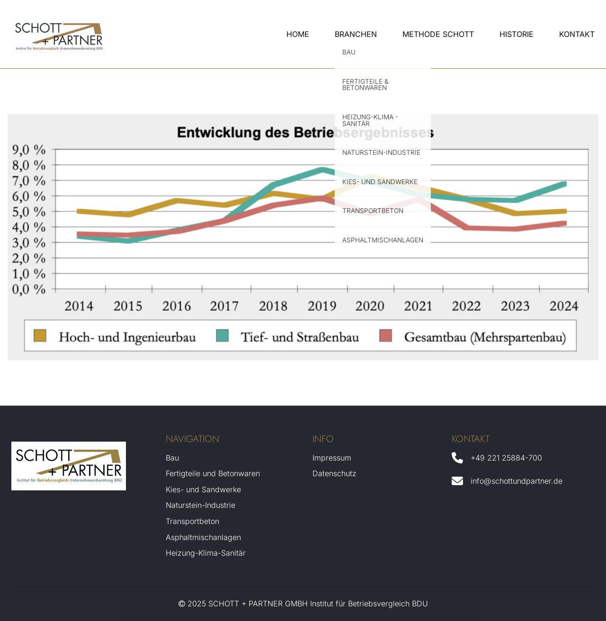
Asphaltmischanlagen (203, 537)
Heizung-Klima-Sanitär (206, 553)
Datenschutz (334, 473)
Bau (172, 457)
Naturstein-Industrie (200, 505)
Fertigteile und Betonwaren (213, 473)
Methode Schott (438, 34)
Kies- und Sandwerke (203, 489)
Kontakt (577, 34)
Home (297, 34)
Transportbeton (192, 521)
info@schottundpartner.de (516, 481)
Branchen (356, 34)
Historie (516, 34)
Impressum (331, 457)
